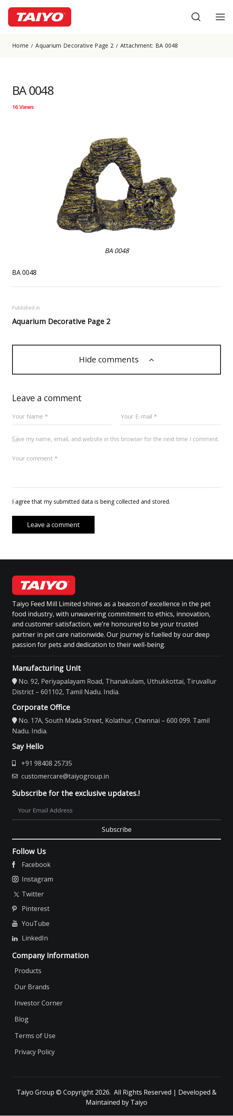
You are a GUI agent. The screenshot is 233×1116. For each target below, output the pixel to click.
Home (20, 45)
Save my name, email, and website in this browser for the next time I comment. (115, 439)
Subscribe (117, 829)
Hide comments (110, 359)
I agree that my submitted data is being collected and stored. (91, 502)
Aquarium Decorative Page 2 (74, 45)
